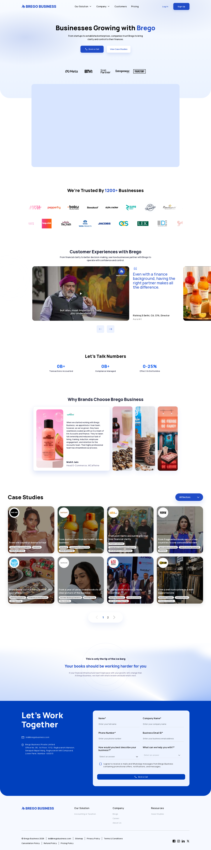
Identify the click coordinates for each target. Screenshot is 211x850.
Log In (165, 6)
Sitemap (79, 838)
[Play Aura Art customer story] (81, 293)
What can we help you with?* (159, 747)
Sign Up (181, 6)
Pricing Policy (67, 843)
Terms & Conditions (113, 838)
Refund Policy (50, 843)
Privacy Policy (93, 838)
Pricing (135, 6)
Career (116, 818)
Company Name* (152, 718)
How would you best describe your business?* (117, 749)
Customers (121, 6)
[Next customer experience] (110, 329)
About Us (117, 823)
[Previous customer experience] (100, 329)
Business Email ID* (153, 732)
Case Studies (157, 814)
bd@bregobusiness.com (37, 737)
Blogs (115, 814)
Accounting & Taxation (85, 814)
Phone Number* (107, 732)
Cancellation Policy (31, 843)
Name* (102, 718)
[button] (137, 756)
